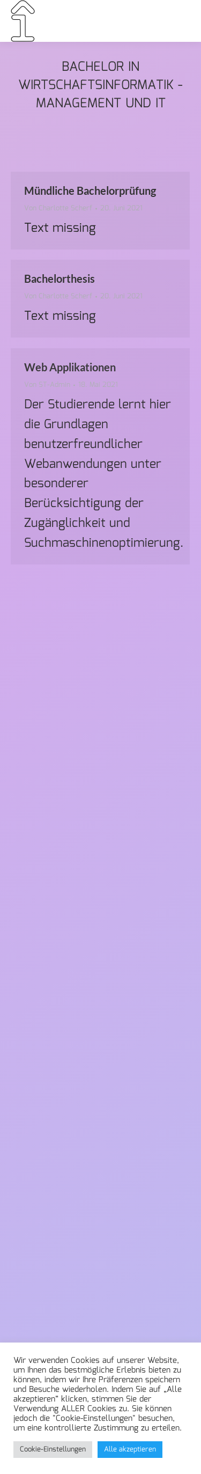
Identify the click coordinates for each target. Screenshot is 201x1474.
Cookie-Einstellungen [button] (53, 1449)
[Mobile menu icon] (176, 21)
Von (58, 209)
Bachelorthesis (59, 278)
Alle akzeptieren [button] (130, 1449)
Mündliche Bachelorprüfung (90, 190)
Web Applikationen (70, 367)
